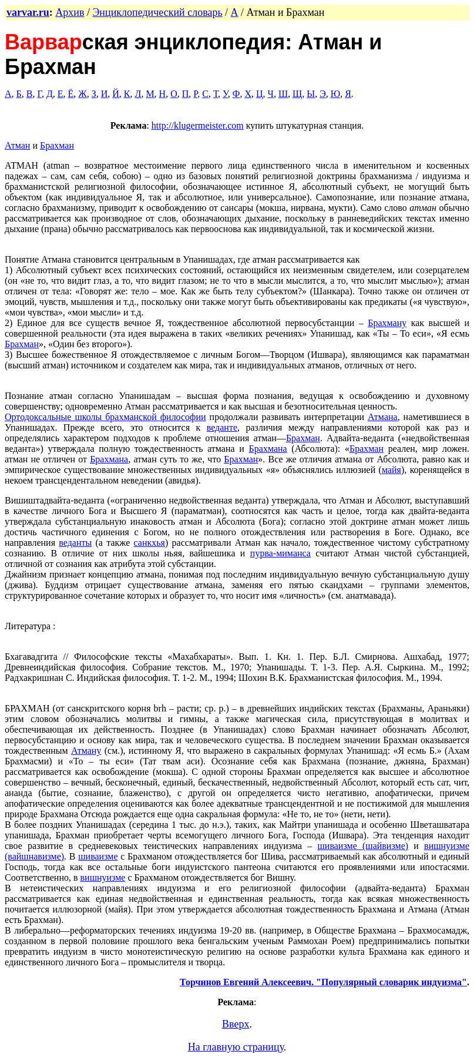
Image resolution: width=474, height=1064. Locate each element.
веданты (75, 543)
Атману (86, 751)
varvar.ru (27, 12)
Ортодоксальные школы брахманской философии (105, 417)
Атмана (383, 417)
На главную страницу (236, 1047)
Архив (69, 12)
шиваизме (97, 856)
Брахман (57, 145)
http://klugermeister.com (198, 125)
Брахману (387, 323)
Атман (17, 145)
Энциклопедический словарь (157, 12)
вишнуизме (103, 877)
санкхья (149, 543)
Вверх (235, 1024)
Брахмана (268, 449)
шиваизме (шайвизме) (363, 846)
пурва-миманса (280, 553)
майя (391, 470)
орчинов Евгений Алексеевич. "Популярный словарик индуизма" (326, 982)
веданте (222, 427)
